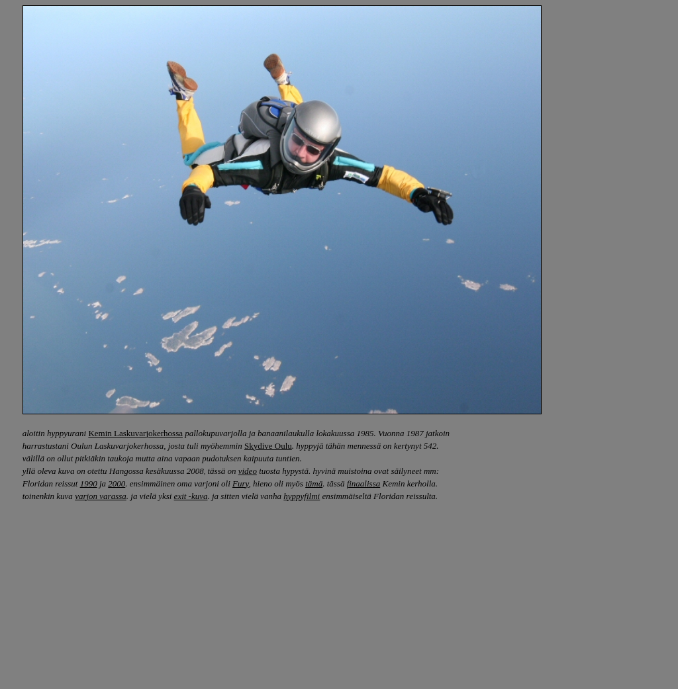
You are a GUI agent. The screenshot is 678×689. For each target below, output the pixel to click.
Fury (240, 483)
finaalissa (364, 483)
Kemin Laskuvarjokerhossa (135, 433)
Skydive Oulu (268, 446)
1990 (88, 483)
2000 (116, 483)
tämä (313, 483)
